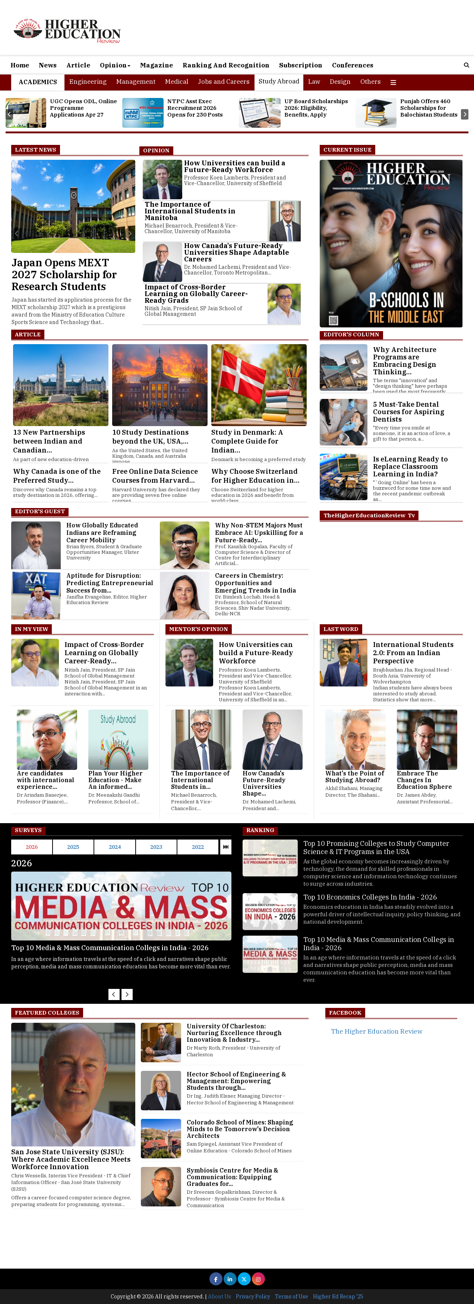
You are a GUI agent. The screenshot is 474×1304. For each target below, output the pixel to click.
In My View (31, 628)
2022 (198, 847)
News (48, 65)
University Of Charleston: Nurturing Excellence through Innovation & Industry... (234, 1032)
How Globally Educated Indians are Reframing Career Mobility (102, 532)
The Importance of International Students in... (200, 780)
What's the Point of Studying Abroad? (354, 777)
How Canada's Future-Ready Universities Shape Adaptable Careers (236, 252)
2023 (156, 847)
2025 (73, 847)
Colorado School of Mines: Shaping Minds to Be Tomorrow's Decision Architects (240, 1129)
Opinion (115, 65)
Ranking (260, 830)
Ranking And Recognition (226, 65)
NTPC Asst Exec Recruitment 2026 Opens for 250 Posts (195, 108)
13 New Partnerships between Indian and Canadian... (49, 441)
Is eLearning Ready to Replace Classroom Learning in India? (410, 466)
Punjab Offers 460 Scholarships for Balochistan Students (429, 108)
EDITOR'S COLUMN (351, 334)
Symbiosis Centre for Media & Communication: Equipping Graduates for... (232, 1177)
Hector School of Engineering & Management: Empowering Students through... (236, 1080)
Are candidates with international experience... (45, 780)
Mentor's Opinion (198, 628)
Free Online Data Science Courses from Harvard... (155, 476)
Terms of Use (291, 1296)
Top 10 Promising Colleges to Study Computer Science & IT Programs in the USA (376, 847)
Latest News (35, 149)
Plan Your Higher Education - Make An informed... (115, 780)
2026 (32, 847)
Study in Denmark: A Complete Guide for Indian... (247, 441)
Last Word (340, 628)
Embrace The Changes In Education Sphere (424, 780)
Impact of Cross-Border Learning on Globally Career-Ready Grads (196, 294)
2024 (115, 847)
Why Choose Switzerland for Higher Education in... (255, 476)
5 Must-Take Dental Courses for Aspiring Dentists (408, 411)
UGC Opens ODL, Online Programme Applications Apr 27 (83, 108)
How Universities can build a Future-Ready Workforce (234, 166)
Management (135, 81)
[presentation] (9, 114)
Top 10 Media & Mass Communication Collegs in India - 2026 (378, 943)
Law (314, 81)
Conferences (352, 65)
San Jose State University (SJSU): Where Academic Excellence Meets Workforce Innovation (70, 1159)
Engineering (88, 81)
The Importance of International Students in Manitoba (190, 211)
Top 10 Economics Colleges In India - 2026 (80, 947)
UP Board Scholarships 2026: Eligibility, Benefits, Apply (316, 108)
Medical (176, 81)
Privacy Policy (253, 1296)
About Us (219, 1296)
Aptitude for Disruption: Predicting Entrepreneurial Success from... (109, 583)
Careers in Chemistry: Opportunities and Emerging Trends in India (255, 583)
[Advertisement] (223, 1245)
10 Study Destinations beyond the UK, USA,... (150, 436)
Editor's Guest (40, 511)
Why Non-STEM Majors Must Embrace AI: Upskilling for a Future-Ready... (259, 532)
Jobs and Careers (224, 81)
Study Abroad (279, 81)
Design (340, 81)
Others (370, 81)
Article (78, 65)
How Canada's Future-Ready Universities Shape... (264, 783)
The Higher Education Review (377, 1031)
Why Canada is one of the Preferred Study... (57, 476)
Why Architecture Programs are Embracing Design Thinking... (404, 360)
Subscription (300, 65)
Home (19, 65)
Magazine (156, 65)
